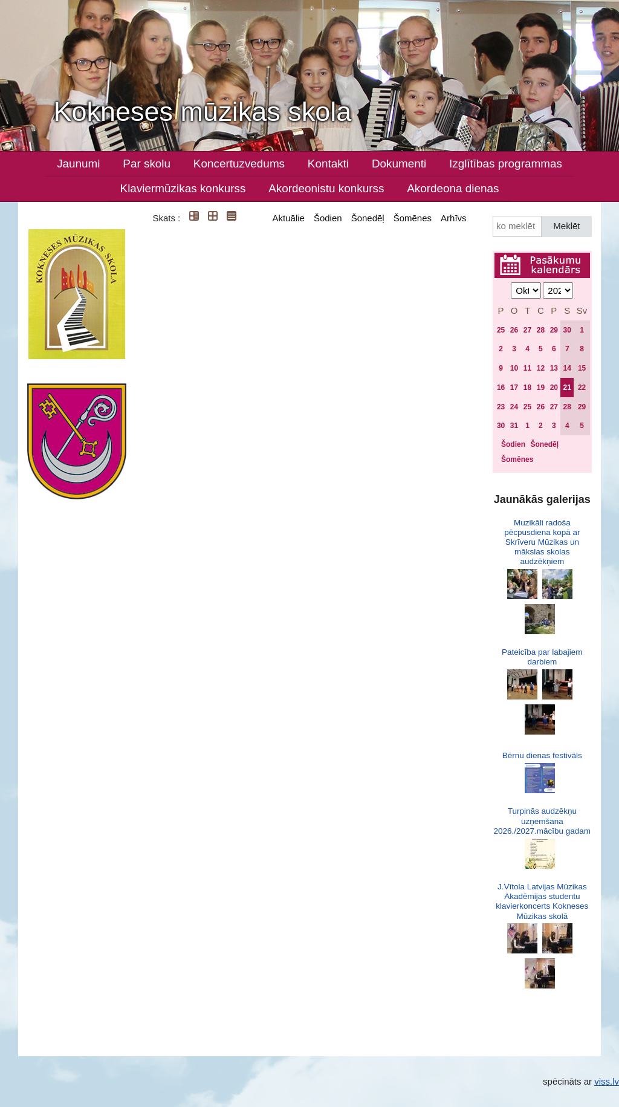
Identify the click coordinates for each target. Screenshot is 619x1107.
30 (567, 330)
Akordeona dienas (453, 188)
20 (554, 387)
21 (567, 387)
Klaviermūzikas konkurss (183, 188)
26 (514, 330)
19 (541, 387)
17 (514, 387)
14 (567, 368)
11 (527, 368)
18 (527, 387)
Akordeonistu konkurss (326, 188)
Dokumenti (399, 163)
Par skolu (146, 163)
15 (582, 368)
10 (514, 368)
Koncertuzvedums (239, 163)
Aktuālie (289, 218)
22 (582, 387)
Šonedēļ (367, 218)
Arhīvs (454, 218)
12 (541, 368)
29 (554, 330)
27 (527, 330)
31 (514, 425)
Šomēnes (413, 218)
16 (501, 387)
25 (501, 330)
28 (541, 330)
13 (554, 368)
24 (514, 407)
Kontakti (328, 163)
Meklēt (566, 226)
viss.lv (606, 1081)
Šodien (328, 218)
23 (501, 407)
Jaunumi (78, 163)
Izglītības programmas (505, 163)
